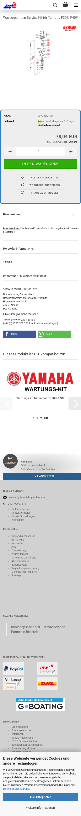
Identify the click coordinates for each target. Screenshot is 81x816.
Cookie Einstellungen (23, 516)
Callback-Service (20, 509)
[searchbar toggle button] (55, 5)
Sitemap (16, 575)
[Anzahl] (40, 151)
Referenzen (17, 734)
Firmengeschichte (21, 730)
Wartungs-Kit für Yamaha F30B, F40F (40, 398)
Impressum (17, 519)
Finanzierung (18, 550)
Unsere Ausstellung (22, 737)
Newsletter (17, 543)
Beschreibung (12, 214)
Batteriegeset (18, 564)
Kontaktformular (20, 512)
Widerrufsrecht (19, 554)
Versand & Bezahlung (23, 536)
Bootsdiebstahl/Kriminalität (27, 744)
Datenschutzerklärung (16, 788)
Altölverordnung (20, 561)
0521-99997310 (17, 503)
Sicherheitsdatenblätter (24, 571)
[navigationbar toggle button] (76, 5)
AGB (13, 546)
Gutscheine (17, 539)
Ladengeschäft (19, 726)
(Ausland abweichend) (49, 125)
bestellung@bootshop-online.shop (27, 497)
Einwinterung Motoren (23, 748)
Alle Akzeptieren (41, 797)
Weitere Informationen (40, 807)
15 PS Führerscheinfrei (24, 741)
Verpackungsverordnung (25, 568)
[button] (10, 151)
